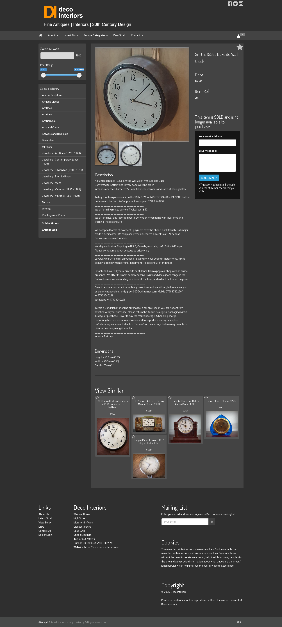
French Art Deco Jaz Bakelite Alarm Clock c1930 (185, 402)
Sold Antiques (50, 223)
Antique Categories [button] (95, 35)
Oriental (46, 208)
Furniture (47, 146)
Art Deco (47, 108)
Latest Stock (71, 35)
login (238, 622)
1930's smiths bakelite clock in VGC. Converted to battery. (113, 404)
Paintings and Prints (53, 215)
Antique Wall (49, 229)
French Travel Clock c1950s (221, 401)
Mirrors (46, 202)
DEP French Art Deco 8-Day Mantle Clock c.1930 (149, 402)
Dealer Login (45, 534)
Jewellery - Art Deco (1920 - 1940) (61, 153)
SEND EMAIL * (209, 178)
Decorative (48, 140)
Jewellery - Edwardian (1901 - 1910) (62, 170)
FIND (78, 55)
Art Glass (47, 114)
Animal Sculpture (52, 95)
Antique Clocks (50, 101)
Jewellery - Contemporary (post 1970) (60, 161)
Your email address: (211, 136)
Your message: (208, 150)
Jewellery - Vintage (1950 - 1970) (61, 195)
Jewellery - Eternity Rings (56, 176)
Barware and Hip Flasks (55, 133)
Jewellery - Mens (51, 183)
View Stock (119, 35)
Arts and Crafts (51, 127)
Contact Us (137, 35)
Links (41, 526)
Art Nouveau (49, 121)
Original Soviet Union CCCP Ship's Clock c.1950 (149, 441)
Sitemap (42, 622)
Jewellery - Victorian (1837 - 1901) (61, 189)
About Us (53, 35)
